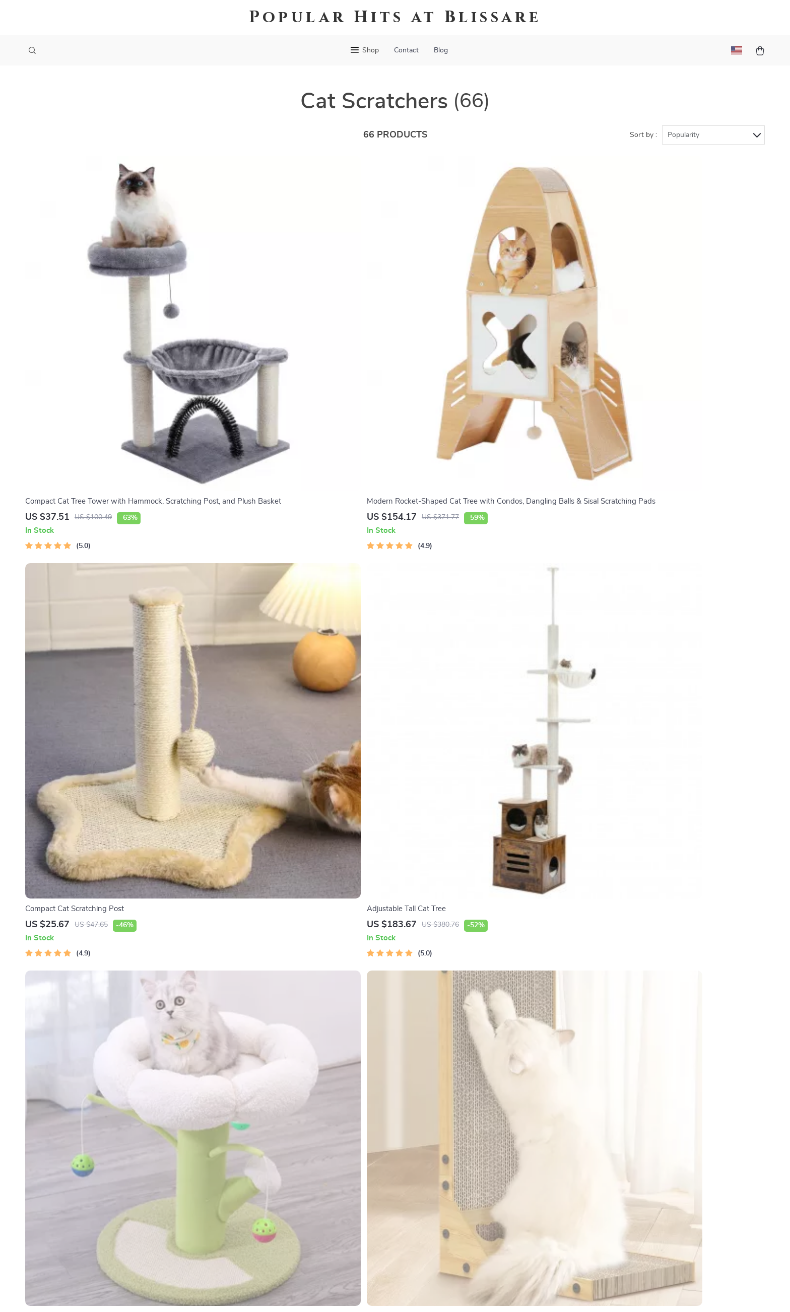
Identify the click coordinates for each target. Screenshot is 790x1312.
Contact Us (372, 1052)
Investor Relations (272, 1168)
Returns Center (379, 1102)
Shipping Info (376, 1068)
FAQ (360, 1085)
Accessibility (385, 1292)
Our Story (257, 1052)
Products (480, 1068)
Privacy (351, 1292)
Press (250, 1118)
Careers (253, 1102)
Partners (255, 1185)
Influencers (259, 1135)
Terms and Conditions (502, 1135)
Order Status (375, 1135)
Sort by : (643, 137)
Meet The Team (266, 1085)
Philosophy (259, 1218)
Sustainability (263, 1201)
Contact (406, 50)
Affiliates (256, 1151)
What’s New (485, 1085)
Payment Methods (384, 1118)
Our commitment (617, 1120)
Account (478, 1102)
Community (260, 1234)
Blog (441, 50)
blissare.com (609, 1052)
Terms (330, 1292)
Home (474, 1052)
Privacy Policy (488, 1118)
